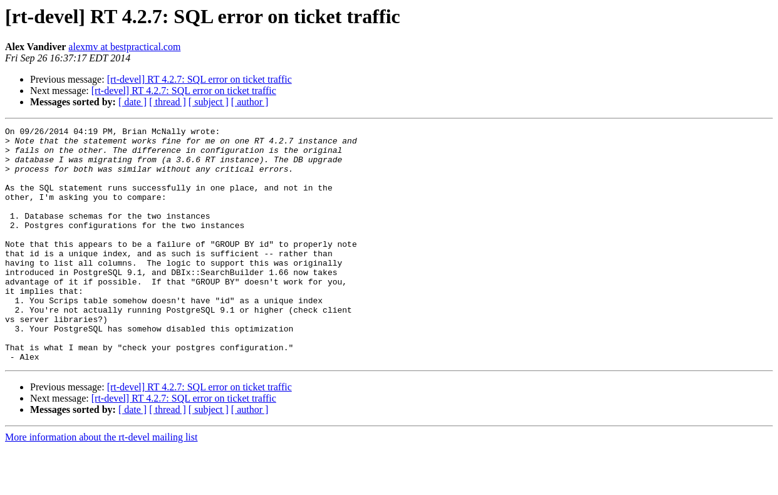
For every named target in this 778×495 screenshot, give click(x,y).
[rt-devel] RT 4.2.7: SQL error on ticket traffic (199, 79)
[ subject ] (209, 101)
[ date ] (132, 101)
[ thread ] (167, 101)
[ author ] (250, 101)
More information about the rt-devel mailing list (101, 484)
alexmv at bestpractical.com (124, 46)
